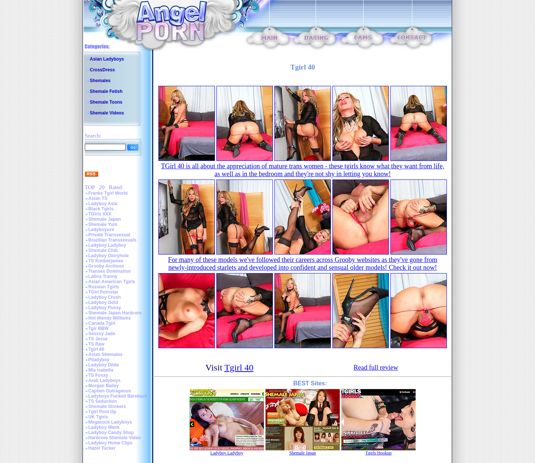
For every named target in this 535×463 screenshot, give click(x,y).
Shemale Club (103, 250)
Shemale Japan (104, 219)
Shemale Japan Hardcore (115, 312)
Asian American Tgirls (111, 281)
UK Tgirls (98, 417)
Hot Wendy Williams (109, 318)
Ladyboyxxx (101, 229)
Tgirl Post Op (102, 411)
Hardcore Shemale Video (114, 437)
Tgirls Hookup (378, 453)
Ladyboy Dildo (103, 365)
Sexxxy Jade (101, 333)
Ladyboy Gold (103, 302)
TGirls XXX (100, 214)
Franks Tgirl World (108, 193)
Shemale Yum (102, 224)
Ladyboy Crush (104, 297)
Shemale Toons (106, 102)
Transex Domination (109, 271)
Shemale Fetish (106, 91)
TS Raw (96, 344)
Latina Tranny (102, 276)
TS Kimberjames (105, 260)
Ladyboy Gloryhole (108, 255)
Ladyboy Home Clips (110, 443)
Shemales (100, 80)
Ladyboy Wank (104, 427)
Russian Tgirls (103, 286)
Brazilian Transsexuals (112, 240)
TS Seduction (102, 401)
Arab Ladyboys (104, 380)
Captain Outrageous (109, 391)
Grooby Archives (106, 266)
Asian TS (97, 198)
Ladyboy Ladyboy (107, 245)
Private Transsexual (109, 234)
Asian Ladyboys (107, 59)
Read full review (376, 367)
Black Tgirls (101, 208)
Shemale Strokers (107, 406)
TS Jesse (98, 338)
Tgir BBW (98, 328)
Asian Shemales (105, 354)
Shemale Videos (107, 113)
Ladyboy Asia (102, 203)
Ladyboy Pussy (104, 307)
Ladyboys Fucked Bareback (118, 396)
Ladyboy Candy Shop (111, 432)
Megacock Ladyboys (110, 422)
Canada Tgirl (102, 323)
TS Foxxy (98, 375)
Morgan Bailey (103, 385)
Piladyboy (99, 359)
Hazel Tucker (102, 448)
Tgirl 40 (96, 349)
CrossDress (102, 69)
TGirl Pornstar (103, 292)
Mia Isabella (100, 370)
